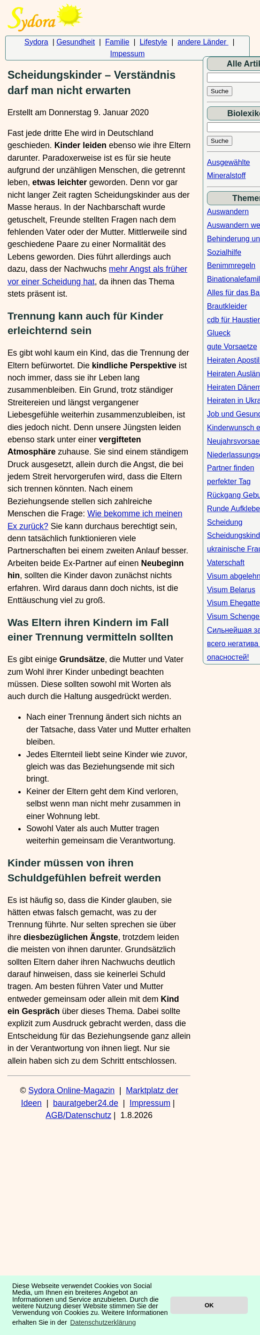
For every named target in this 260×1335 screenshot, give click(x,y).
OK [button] (209, 1305)
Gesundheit (75, 42)
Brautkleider (227, 306)
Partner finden (230, 468)
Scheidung (225, 522)
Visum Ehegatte (233, 603)
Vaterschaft (226, 563)
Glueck (218, 333)
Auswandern (228, 212)
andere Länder (203, 42)
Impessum (127, 54)
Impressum (150, 1103)
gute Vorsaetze (232, 347)
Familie (117, 42)
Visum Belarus (231, 590)
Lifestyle (154, 42)
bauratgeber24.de (85, 1103)
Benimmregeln (231, 265)
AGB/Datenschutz (78, 1115)
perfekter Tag (229, 481)
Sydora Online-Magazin (71, 1090)
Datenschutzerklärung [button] (103, 1322)
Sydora (36, 42)
